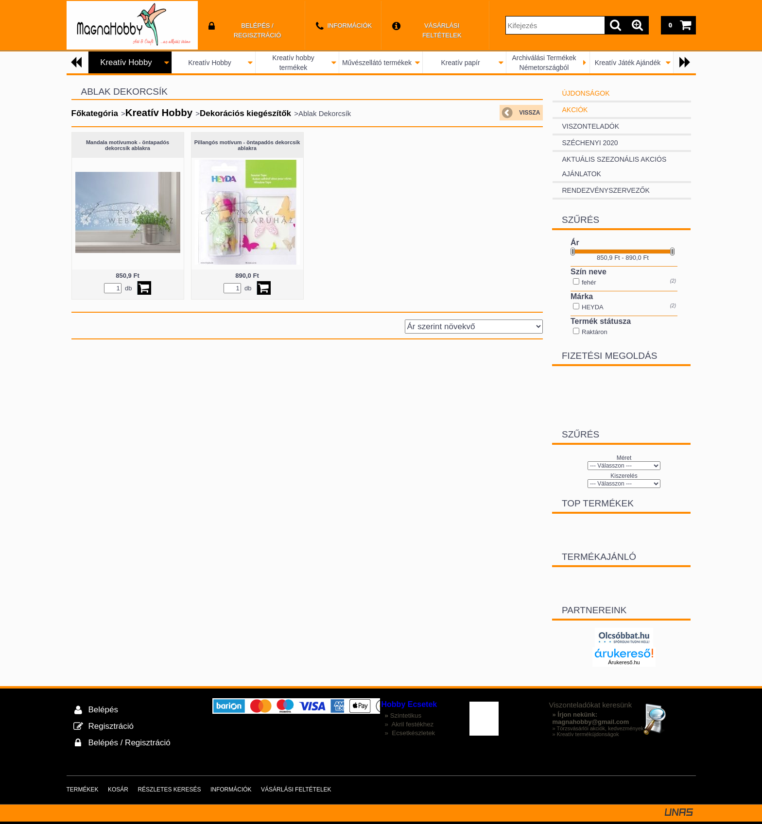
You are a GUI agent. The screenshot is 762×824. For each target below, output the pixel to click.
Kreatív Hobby (209, 63)
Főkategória (94, 113)
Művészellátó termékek (377, 63)
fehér (589, 282)
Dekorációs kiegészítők (245, 113)
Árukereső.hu (624, 662)
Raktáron (594, 332)
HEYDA (593, 307)
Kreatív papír (460, 63)
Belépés (103, 709)
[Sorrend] (474, 327)
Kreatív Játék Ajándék (627, 63)
